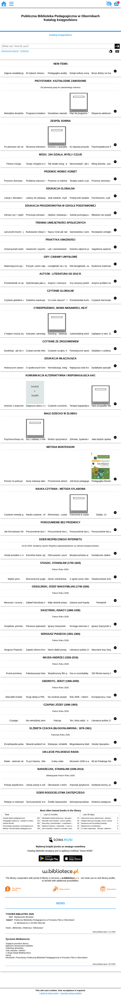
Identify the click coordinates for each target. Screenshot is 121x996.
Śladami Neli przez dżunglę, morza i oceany (96, 821)
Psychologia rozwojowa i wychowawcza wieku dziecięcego (23, 826)
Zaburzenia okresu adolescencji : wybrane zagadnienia (100, 818)
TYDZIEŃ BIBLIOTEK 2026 (20, 914)
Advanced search (10, 51)
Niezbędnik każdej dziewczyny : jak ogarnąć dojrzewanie (62, 818)
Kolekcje (24, 51)
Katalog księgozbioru (60, 35)
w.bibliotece (69, 878)
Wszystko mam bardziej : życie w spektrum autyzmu (60, 821)
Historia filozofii (8, 823)
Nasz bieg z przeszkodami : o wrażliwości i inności (60, 823)
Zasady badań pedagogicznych (14, 818)
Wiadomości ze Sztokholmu (91, 826)
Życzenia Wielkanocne (18, 939)
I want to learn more (48, 993)
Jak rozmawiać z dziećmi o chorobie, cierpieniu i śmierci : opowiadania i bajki (69, 828)
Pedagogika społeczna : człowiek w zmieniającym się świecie (24, 821)
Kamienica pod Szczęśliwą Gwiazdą (94, 823)
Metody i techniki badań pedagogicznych (17, 828)
